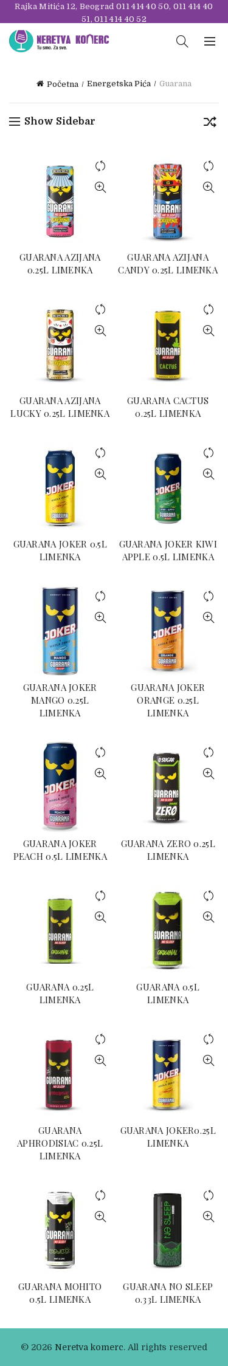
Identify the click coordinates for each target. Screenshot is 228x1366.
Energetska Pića (119, 83)
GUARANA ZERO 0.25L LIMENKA (168, 849)
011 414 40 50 (142, 6)
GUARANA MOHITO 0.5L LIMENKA (60, 1292)
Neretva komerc (89, 1347)
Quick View (100, 187)
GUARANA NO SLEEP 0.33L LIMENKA (168, 1292)
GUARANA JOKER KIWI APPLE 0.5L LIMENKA (168, 550)
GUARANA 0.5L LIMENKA (167, 993)
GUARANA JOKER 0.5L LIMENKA (60, 550)
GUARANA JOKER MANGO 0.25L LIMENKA (60, 700)
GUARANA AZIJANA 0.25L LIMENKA (60, 263)
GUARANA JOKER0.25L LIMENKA (168, 1136)
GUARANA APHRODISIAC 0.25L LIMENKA (60, 1143)
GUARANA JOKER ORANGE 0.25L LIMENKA (168, 700)
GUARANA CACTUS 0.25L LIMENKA (168, 406)
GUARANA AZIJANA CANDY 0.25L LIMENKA (168, 263)
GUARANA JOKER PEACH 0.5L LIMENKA (60, 849)
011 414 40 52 (120, 19)
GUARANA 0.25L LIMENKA (60, 993)
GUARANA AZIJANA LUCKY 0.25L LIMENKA (59, 406)
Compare (100, 166)
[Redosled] (210, 124)
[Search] (182, 41)
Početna (62, 84)
